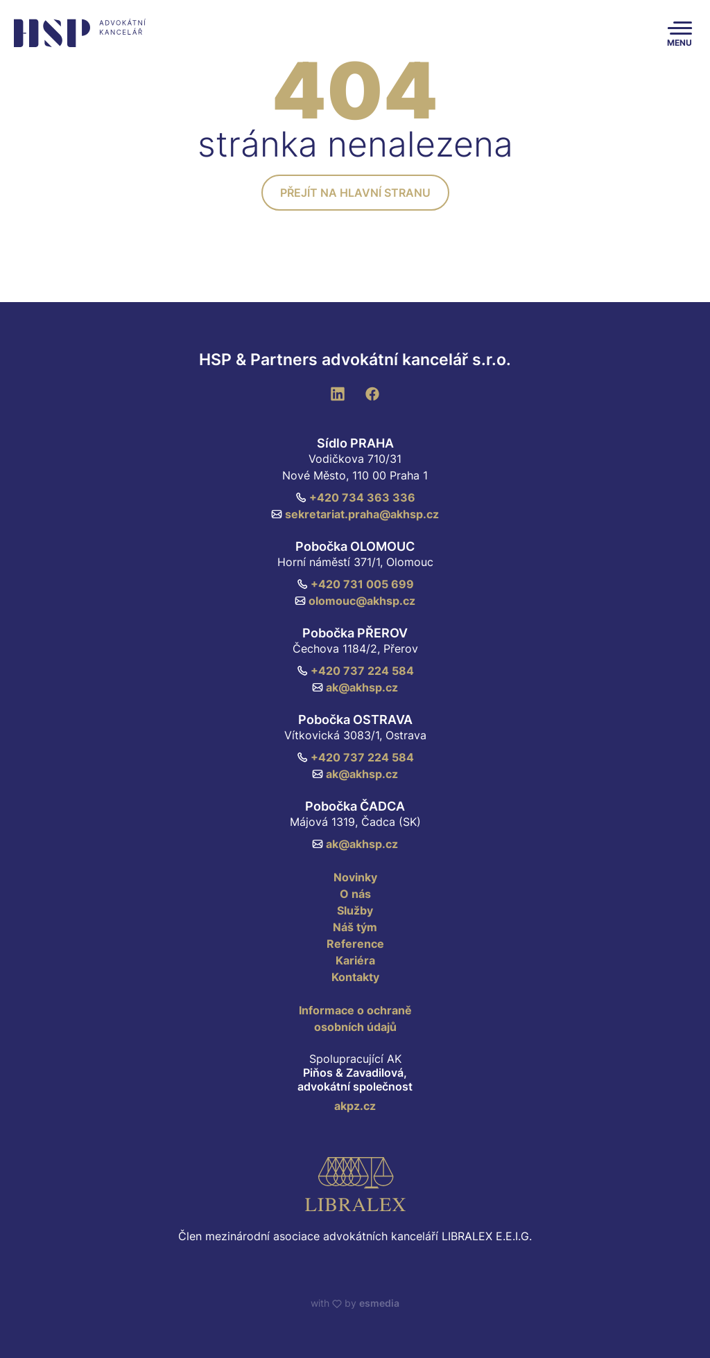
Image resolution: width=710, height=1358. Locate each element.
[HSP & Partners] (77, 33)
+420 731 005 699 (355, 584)
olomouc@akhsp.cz (355, 601)
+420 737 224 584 (355, 671)
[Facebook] (372, 393)
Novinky (355, 877)
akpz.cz (355, 1106)
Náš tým (355, 927)
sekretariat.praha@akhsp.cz (355, 514)
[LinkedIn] (338, 393)
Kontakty (355, 977)
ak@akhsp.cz (355, 687)
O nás (355, 894)
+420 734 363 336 (355, 497)
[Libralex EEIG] (355, 1184)
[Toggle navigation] (679, 33)
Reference (355, 944)
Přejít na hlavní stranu (355, 193)
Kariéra (355, 960)
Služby (355, 910)
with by (355, 1303)
